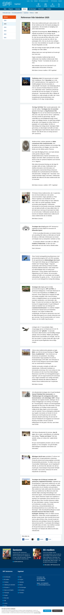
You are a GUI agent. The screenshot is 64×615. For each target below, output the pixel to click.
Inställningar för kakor (57, 610)
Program (11, 9)
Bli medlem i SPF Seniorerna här (52, 564)
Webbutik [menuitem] (36, 1)
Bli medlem (41, 9)
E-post (49, 539)
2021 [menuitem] (5, 37)
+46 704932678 (44, 583)
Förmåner (48, 9)
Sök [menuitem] (59, 4)
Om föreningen (32, 9)
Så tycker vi (6, 587)
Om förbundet (7, 576)
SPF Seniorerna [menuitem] (54, 1)
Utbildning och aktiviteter (9, 584)
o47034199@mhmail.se (44, 585)
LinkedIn (41, 539)
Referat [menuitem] (6, 17)
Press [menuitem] (32, 1)
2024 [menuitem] (5, 27)
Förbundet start (6, 12)
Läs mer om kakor (37, 612)
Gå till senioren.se (18, 561)
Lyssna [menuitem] (28, 1)
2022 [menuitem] (5, 34)
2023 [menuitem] (5, 30)
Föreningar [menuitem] (38, 4)
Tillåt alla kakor (47, 610)
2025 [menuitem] (5, 24)
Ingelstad (26, 12)
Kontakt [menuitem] (45, 4)
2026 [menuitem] (5, 20)
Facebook (27, 539)
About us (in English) (8, 590)
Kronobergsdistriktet (17, 12)
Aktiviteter (17, 9)
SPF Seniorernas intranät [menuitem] (43, 1)
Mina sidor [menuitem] (52, 4)
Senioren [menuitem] (60, 1)
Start (5, 9)
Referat (24, 9)
